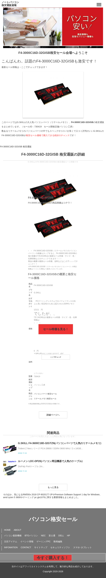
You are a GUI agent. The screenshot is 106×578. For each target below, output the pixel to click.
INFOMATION (11, 547)
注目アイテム (10, 541)
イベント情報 (26, 541)
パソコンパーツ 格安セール (45, 394)
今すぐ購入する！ (53, 558)
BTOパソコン (31, 535)
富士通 (52, 535)
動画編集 (58, 541)
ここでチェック (55, 357)
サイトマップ (40, 547)
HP (68, 535)
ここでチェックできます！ (34, 67)
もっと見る (53, 487)
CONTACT (26, 547)
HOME (7, 530)
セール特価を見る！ (55, 329)
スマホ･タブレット (82, 547)
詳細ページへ (53, 415)
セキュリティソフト (60, 547)
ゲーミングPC (43, 541)
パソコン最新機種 (13, 535)
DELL (61, 535)
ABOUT (17, 530)
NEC (43, 535)
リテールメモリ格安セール (45, 399)
